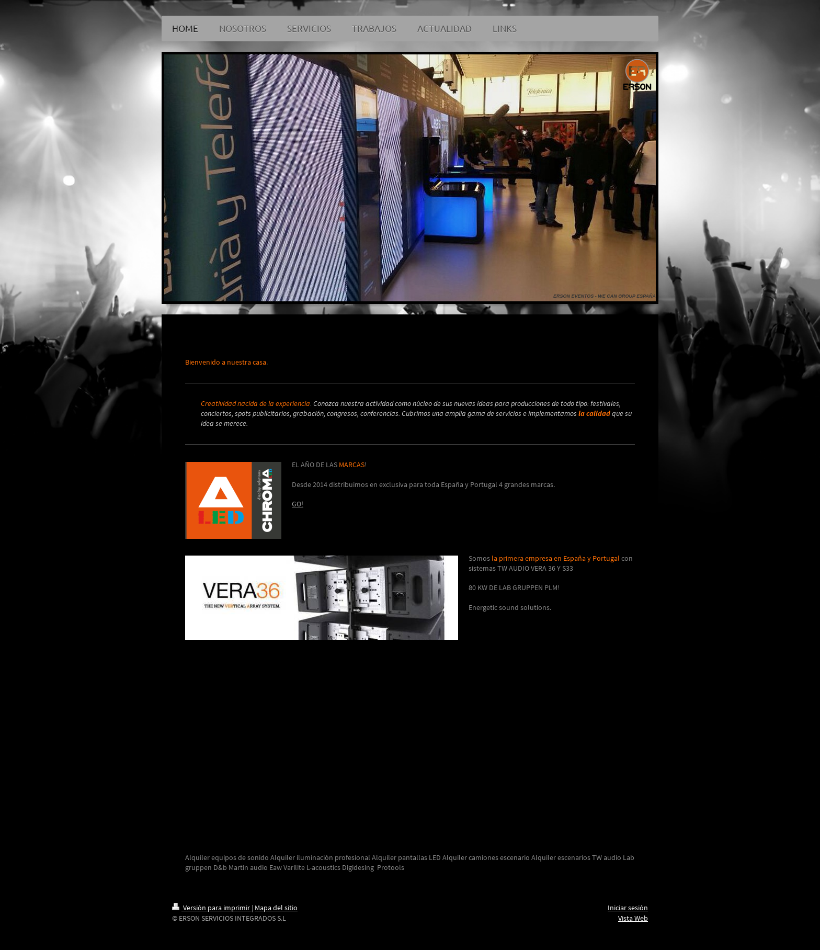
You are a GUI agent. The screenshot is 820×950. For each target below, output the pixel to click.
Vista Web (633, 918)
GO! (297, 503)
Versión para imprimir (212, 907)
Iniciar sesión (628, 907)
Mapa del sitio (276, 907)
